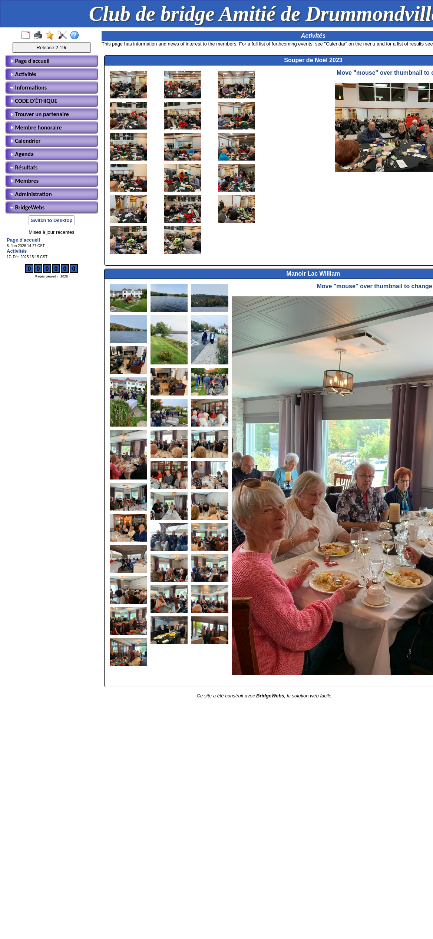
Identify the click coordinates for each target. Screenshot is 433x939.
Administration (31, 194)
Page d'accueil (29, 60)
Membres (24, 180)
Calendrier (25, 140)
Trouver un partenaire (39, 114)
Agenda (22, 154)
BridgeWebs (27, 207)
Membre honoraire (36, 127)
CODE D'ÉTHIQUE (33, 100)
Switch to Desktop (52, 220)
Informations (28, 87)
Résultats (23, 167)
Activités (23, 74)
